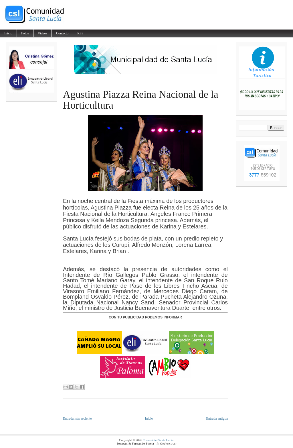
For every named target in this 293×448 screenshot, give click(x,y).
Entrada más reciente (77, 418)
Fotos (25, 33)
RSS (80, 33)
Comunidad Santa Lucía (158, 440)
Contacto (62, 33)
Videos (42, 33)
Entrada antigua (217, 418)
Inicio (8, 33)
